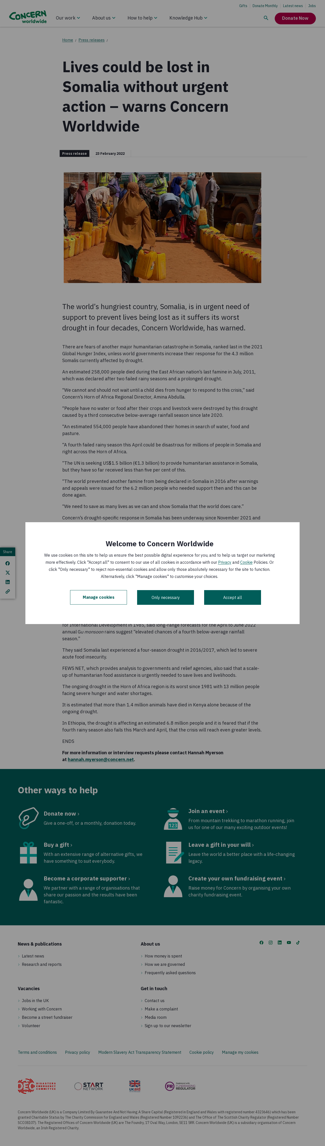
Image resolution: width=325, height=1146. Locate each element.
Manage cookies (99, 597)
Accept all (232, 597)
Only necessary (166, 597)
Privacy (224, 562)
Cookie (246, 562)
